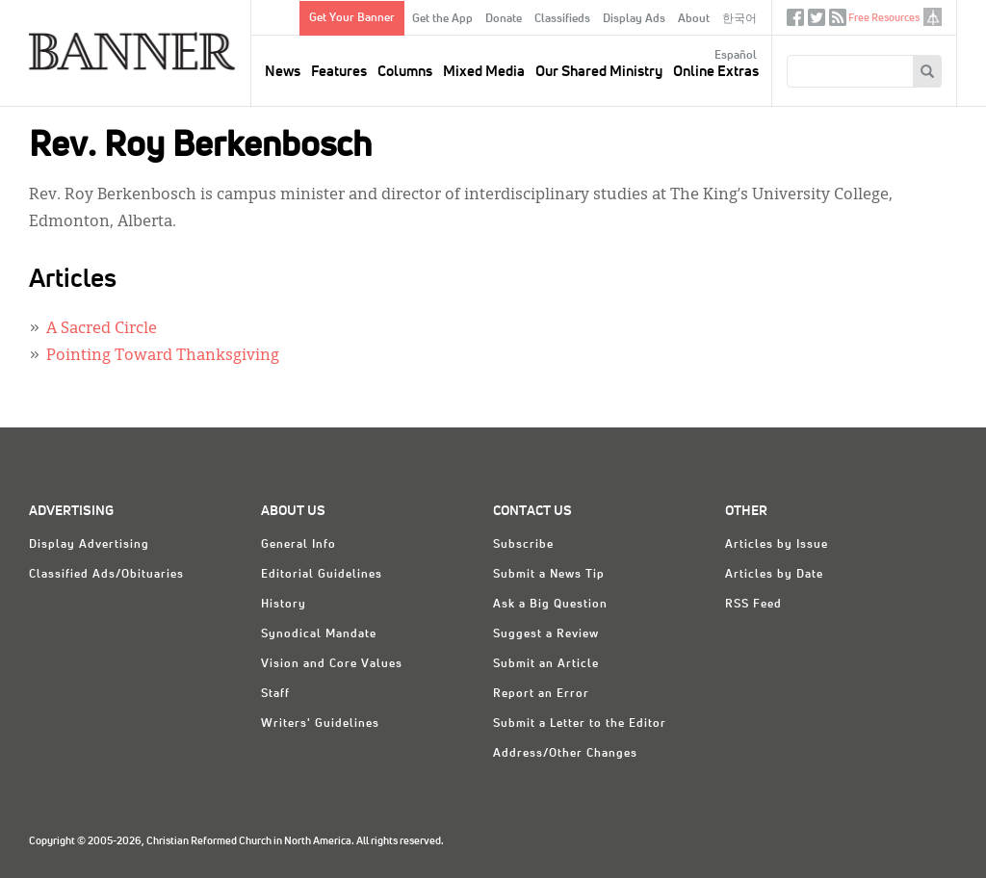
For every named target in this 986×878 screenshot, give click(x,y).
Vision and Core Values (331, 664)
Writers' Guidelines (320, 724)
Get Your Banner (352, 18)
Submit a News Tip (549, 575)
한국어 (739, 19)
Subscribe (523, 545)
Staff (275, 694)
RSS (837, 22)
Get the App (442, 19)
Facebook (795, 22)
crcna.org (932, 17)
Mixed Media (484, 72)
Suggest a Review (546, 634)
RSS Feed (753, 604)
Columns (404, 72)
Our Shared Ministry (598, 72)
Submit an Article (546, 664)
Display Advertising (89, 545)
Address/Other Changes (565, 754)
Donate (503, 19)
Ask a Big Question (550, 604)
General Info (298, 545)
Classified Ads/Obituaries (106, 575)
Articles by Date (774, 575)
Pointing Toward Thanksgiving (162, 356)
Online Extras (716, 72)
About (694, 19)
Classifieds (562, 19)
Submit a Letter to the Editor (579, 724)
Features (339, 72)
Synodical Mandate (318, 634)
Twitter (816, 22)
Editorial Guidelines (321, 575)
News (282, 72)
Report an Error (541, 694)
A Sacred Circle (101, 329)
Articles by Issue (776, 545)
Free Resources (884, 18)
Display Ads (634, 19)
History (283, 604)
